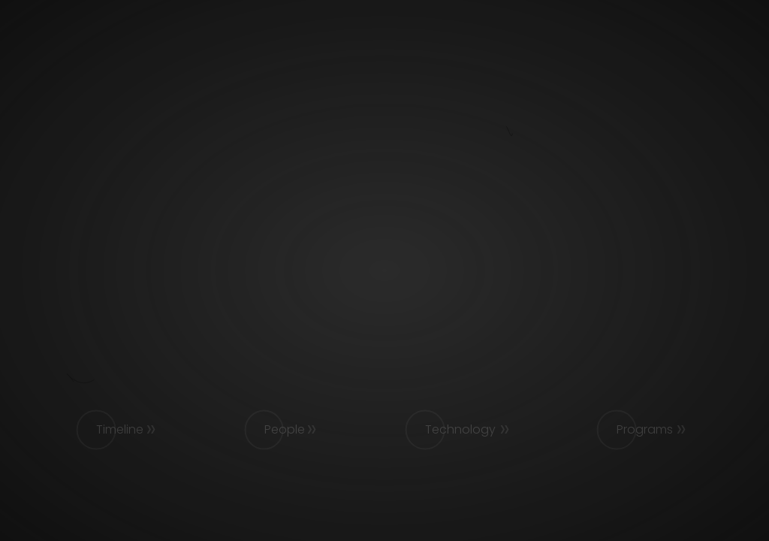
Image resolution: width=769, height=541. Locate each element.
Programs (645, 429)
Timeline (119, 429)
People (284, 429)
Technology (460, 429)
